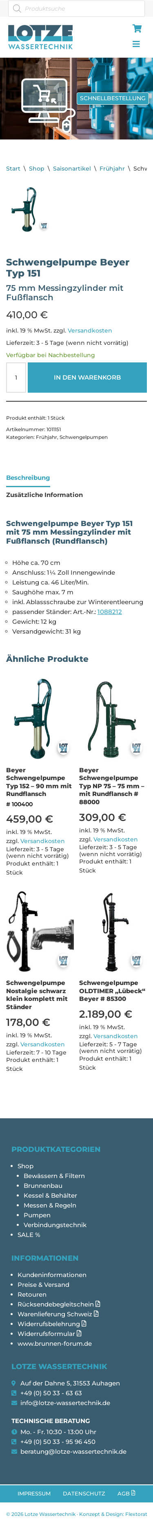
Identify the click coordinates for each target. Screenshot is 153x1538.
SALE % (29, 1235)
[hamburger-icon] (135, 29)
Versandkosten (90, 330)
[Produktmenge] (16, 377)
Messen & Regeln (50, 1205)
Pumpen (37, 1215)
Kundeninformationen (52, 1275)
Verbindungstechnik (55, 1225)
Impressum (34, 1494)
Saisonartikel (72, 168)
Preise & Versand (43, 1284)
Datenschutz (84, 1494)
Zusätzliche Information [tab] (44, 495)
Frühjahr (112, 168)
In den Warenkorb (87, 377)
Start (13, 168)
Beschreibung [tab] (28, 477)
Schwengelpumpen (84, 437)
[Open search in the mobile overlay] (76, 8)
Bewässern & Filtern (54, 1176)
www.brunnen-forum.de (55, 1343)
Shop (36, 168)
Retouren (32, 1294)
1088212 (110, 612)
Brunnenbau (43, 1185)
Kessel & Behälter (50, 1195)
